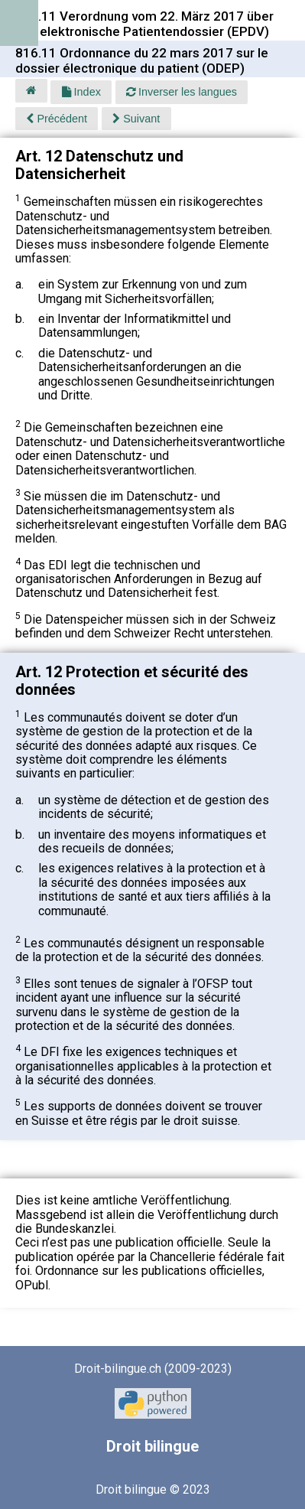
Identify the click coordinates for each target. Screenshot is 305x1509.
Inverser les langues (181, 92)
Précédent (56, 118)
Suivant (136, 118)
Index (81, 92)
